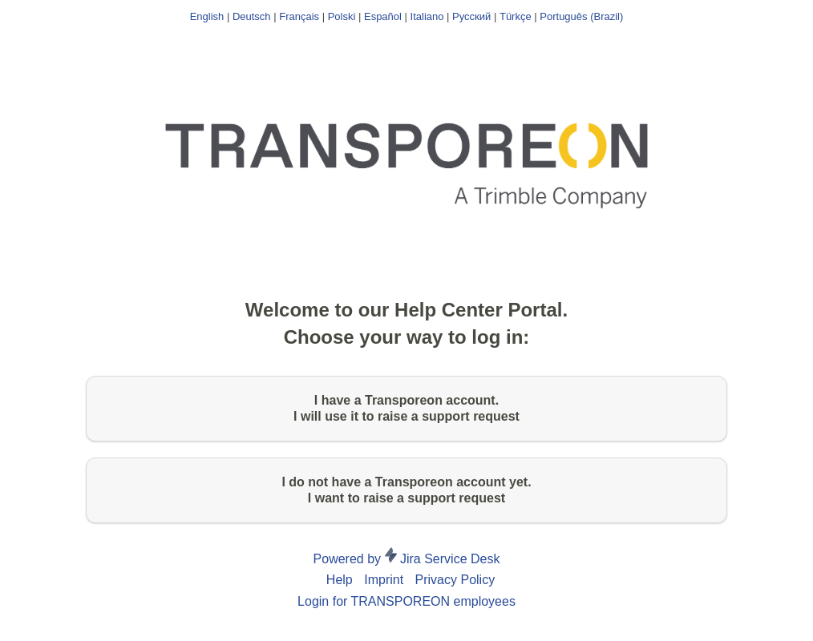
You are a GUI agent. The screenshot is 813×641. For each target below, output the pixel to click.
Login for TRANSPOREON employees (406, 601)
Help (339, 580)
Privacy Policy (455, 580)
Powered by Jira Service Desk (406, 559)
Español (383, 16)
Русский (471, 16)
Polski (342, 16)
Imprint (383, 580)
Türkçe (516, 16)
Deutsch (252, 16)
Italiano (427, 16)
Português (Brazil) (581, 16)
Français (299, 16)
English (207, 16)
